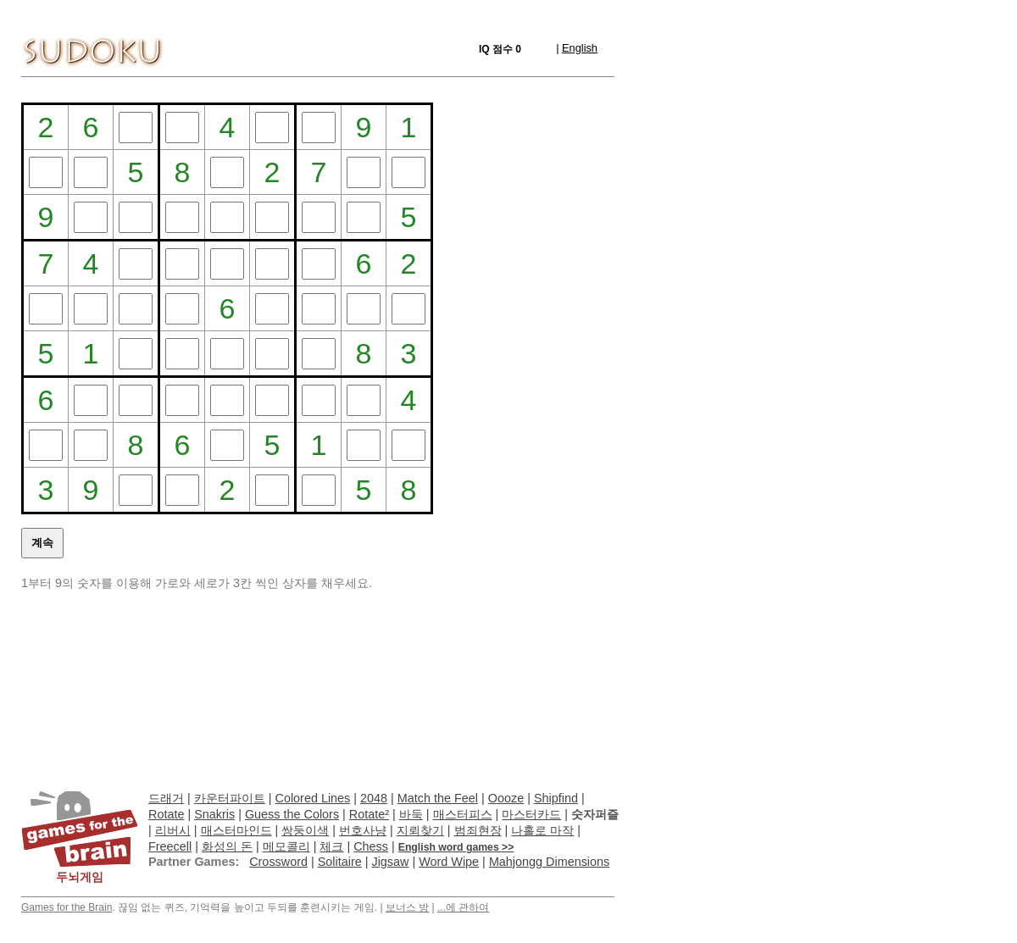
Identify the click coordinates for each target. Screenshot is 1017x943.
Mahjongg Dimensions (549, 861)
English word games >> (456, 847)
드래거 (166, 798)
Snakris (214, 814)
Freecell (170, 846)
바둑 (411, 814)
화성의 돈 (227, 846)
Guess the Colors (292, 814)
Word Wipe (449, 861)
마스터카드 (531, 814)
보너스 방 (407, 907)
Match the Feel (437, 798)
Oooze (506, 798)
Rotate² (369, 814)
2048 (373, 798)
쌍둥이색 (305, 830)
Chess (370, 846)
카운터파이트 (229, 798)
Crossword (278, 861)
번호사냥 (362, 830)
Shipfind (556, 798)
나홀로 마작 (542, 830)
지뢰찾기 (420, 830)
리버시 (173, 830)
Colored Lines (313, 798)
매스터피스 (462, 814)
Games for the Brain (66, 907)
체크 (331, 846)
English (579, 48)
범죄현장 (478, 830)
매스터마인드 (236, 830)
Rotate (166, 814)
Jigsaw (389, 861)
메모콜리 (286, 846)
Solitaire (340, 861)
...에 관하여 (463, 907)
